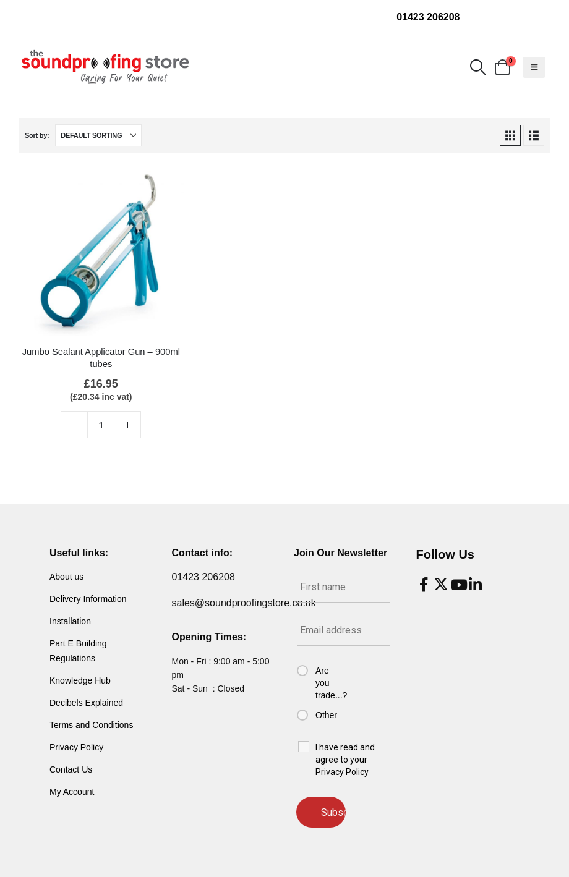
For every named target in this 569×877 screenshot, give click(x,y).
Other (326, 715)
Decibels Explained (86, 703)
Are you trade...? (329, 683)
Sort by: (37, 135)
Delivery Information (88, 599)
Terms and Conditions (91, 725)
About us (66, 577)
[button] (477, 67)
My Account (71, 792)
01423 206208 (428, 17)
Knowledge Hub (80, 680)
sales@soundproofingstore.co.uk (244, 603)
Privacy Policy (76, 747)
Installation (70, 621)
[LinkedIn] (475, 584)
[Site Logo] (105, 67)
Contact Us (70, 769)
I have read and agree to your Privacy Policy (345, 759)
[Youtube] (458, 584)
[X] (441, 584)
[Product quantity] (100, 424)
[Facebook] (423, 584)
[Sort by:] (98, 135)
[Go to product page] (101, 253)
